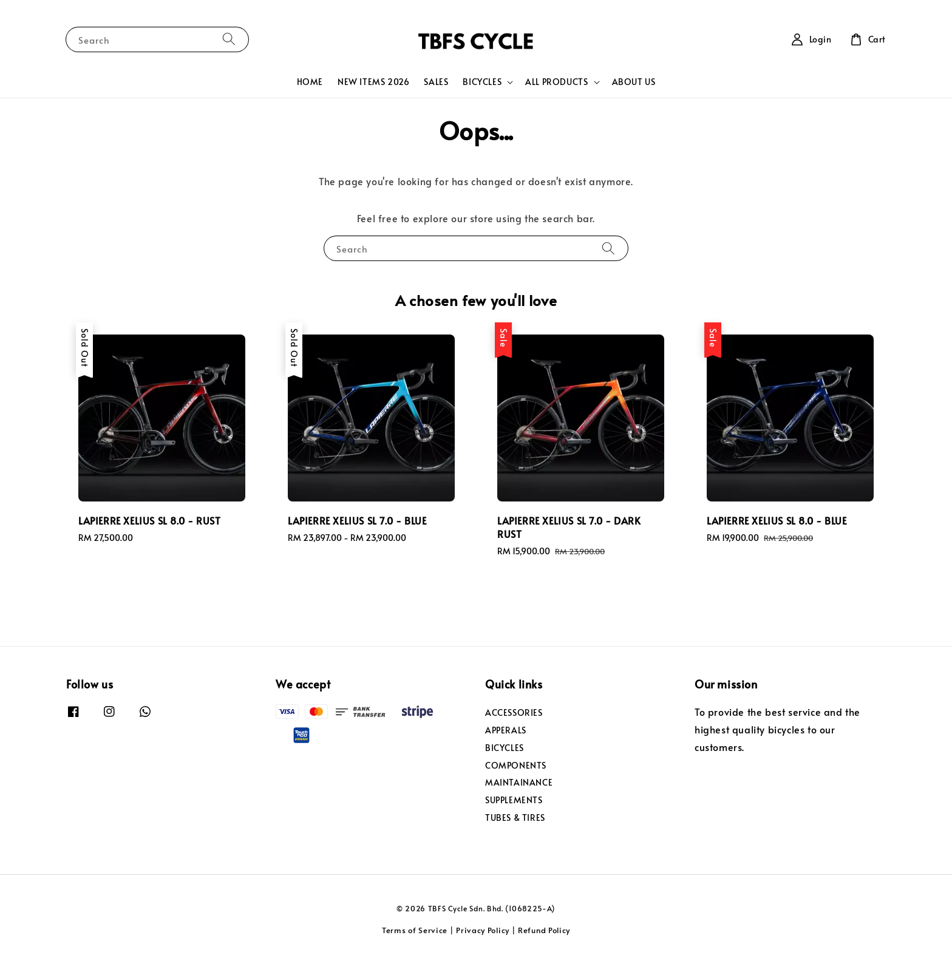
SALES (436, 81)
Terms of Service (414, 930)
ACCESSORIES (514, 712)
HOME (310, 81)
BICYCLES (482, 81)
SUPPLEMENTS (514, 800)
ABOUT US (634, 81)
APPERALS (505, 730)
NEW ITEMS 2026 (373, 81)
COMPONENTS (515, 765)
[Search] (228, 39)
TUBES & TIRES (515, 817)
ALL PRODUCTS (556, 81)
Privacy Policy (482, 930)
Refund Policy (544, 930)
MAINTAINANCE (518, 782)
